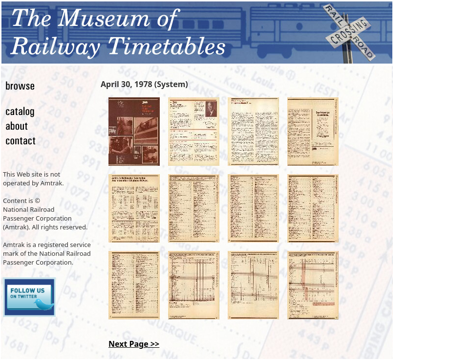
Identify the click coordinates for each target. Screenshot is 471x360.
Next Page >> (133, 343)
